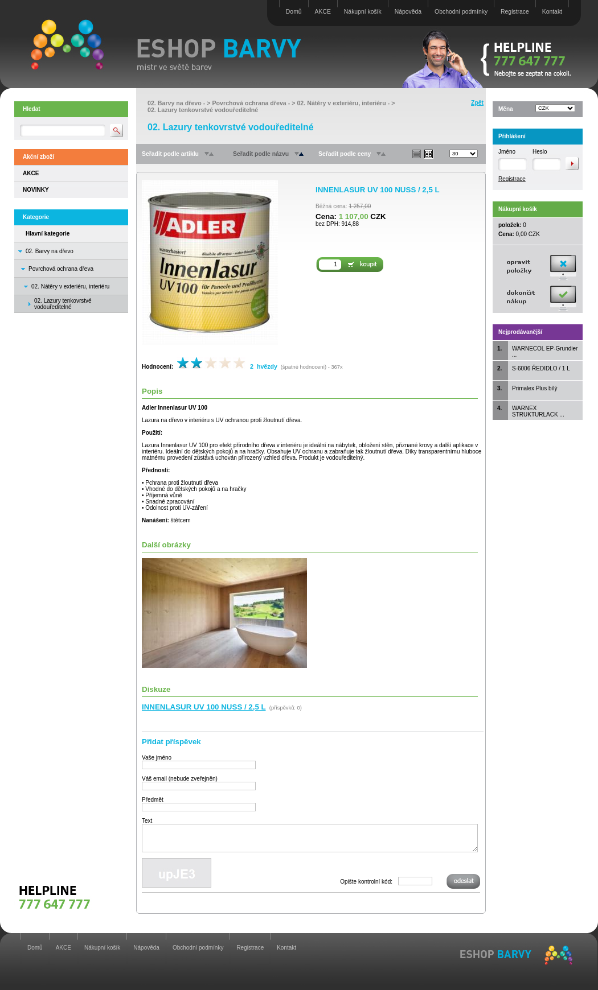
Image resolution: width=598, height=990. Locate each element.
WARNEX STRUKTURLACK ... (538, 411)
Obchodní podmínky (461, 12)
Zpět (477, 103)
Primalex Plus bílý (534, 388)
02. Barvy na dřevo (49, 251)
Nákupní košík (363, 12)
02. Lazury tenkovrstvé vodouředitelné (203, 109)
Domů (294, 12)
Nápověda (408, 12)
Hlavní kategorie (47, 233)
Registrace (515, 12)
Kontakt (552, 12)
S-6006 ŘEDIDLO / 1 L (541, 368)
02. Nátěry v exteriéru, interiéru (70, 286)
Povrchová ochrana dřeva (60, 269)
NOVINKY (36, 190)
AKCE (323, 12)
